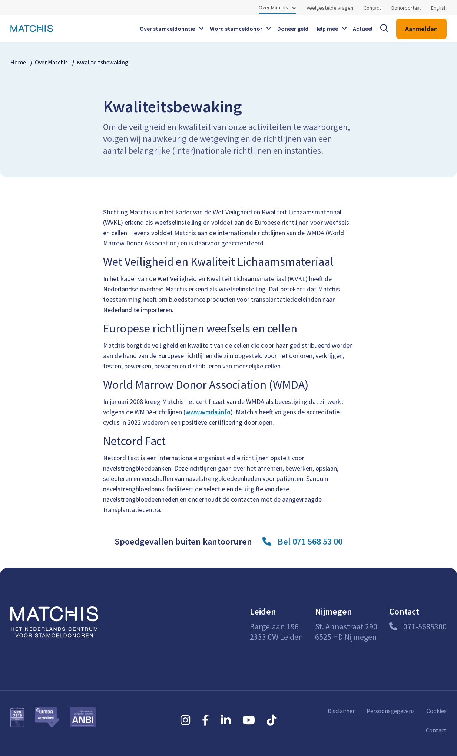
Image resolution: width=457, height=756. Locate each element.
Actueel (362, 28)
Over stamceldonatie (167, 28)
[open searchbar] (384, 28)
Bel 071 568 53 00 (310, 541)
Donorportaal (406, 7)
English (439, 7)
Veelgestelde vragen (330, 7)
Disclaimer (341, 711)
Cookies (437, 711)
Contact (372, 7)
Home (18, 62)
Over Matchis (273, 7)
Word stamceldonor (236, 28)
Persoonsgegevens (391, 711)
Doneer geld (292, 28)
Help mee (326, 28)
